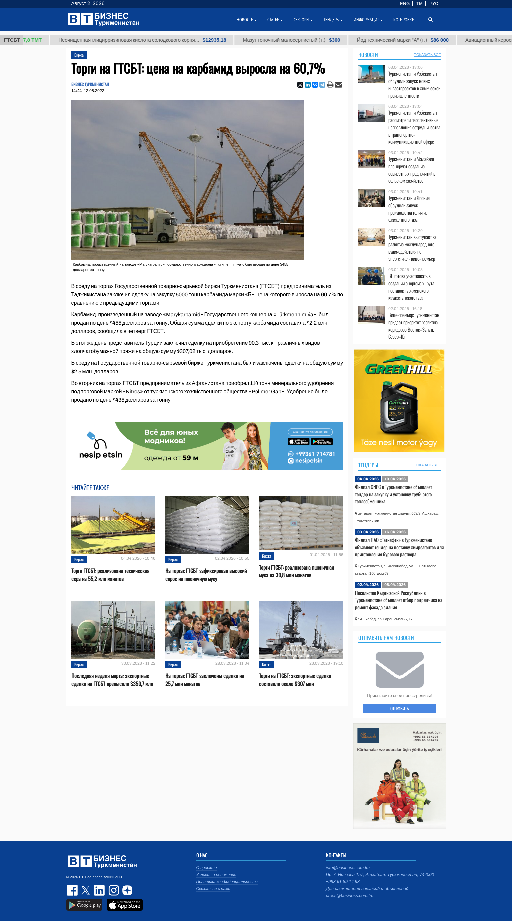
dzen (126, 890)
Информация (368, 20)
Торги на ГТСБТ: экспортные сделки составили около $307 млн (295, 679)
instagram (113, 890)
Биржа (79, 55)
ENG (405, 3)
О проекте (206, 867)
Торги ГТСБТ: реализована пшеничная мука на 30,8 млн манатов (296, 571)
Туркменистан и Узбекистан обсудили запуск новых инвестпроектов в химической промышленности (414, 84)
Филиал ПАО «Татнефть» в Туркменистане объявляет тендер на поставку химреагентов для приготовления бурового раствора (399, 547)
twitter (86, 890)
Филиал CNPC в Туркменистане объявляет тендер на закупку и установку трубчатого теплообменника (393, 494)
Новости (368, 55)
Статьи (275, 20)
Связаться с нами (213, 888)
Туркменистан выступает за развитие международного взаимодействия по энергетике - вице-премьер (412, 247)
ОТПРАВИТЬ (399, 708)
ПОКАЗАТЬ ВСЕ (427, 55)
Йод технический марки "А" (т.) (414, 40)
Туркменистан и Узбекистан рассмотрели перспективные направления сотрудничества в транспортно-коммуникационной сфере (414, 127)
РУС (433, 3)
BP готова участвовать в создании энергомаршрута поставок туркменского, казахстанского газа (411, 286)
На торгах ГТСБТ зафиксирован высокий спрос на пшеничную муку (206, 574)
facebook (73, 890)
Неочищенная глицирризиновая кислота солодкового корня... (153, 40)
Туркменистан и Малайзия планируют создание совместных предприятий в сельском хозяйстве (411, 169)
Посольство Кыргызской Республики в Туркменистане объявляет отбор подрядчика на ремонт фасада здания (398, 600)
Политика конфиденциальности (227, 881)
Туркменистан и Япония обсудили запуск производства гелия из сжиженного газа (409, 208)
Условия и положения (216, 874)
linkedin (99, 890)
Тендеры (368, 465)
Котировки (404, 20)
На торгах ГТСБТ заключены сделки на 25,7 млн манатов (204, 679)
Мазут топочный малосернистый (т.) (302, 40)
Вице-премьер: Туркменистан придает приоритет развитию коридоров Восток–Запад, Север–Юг (413, 325)
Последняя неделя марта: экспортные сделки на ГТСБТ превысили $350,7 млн (112, 679)
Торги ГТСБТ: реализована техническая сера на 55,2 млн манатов (110, 574)
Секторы (303, 20)
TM (419, 3)
